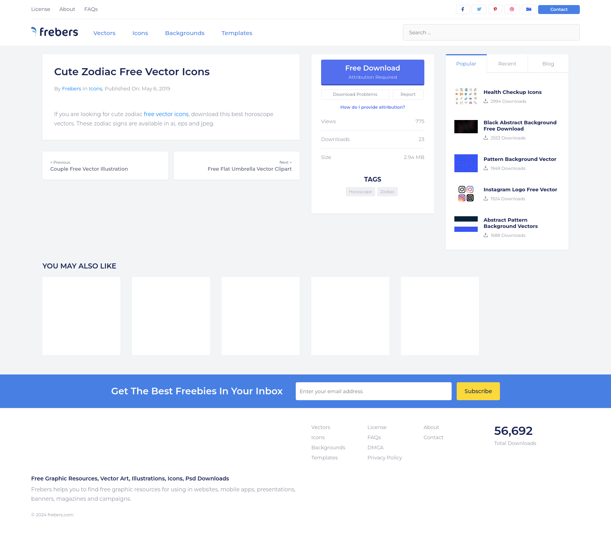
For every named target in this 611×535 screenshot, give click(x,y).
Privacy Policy (384, 457)
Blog (548, 63)
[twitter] (479, 9)
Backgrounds (185, 33)
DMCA (375, 447)
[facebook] (463, 9)
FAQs (90, 9)
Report (408, 94)
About (67, 9)
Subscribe (478, 391)
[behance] (529, 9)
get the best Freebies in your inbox (197, 391)
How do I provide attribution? (372, 107)
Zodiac (387, 191)
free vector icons (166, 114)
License (40, 9)
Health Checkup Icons (513, 92)
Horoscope (360, 191)
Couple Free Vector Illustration (105, 165)
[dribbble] (511, 9)
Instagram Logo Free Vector (520, 189)
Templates (236, 33)
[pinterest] (495, 9)
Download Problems (355, 94)
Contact (559, 9)
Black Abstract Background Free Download (520, 125)
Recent (507, 63)
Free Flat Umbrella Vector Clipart (237, 165)
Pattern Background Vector (520, 159)
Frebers (71, 88)
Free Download (373, 72)
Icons (140, 33)
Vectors (104, 33)
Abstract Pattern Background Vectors (511, 223)
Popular (466, 63)
